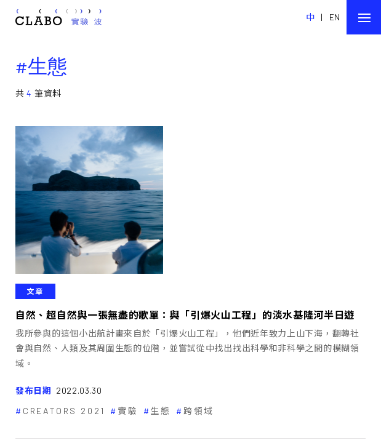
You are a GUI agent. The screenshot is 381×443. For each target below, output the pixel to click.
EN (334, 17)
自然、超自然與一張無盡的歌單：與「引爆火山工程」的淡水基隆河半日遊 (185, 315)
